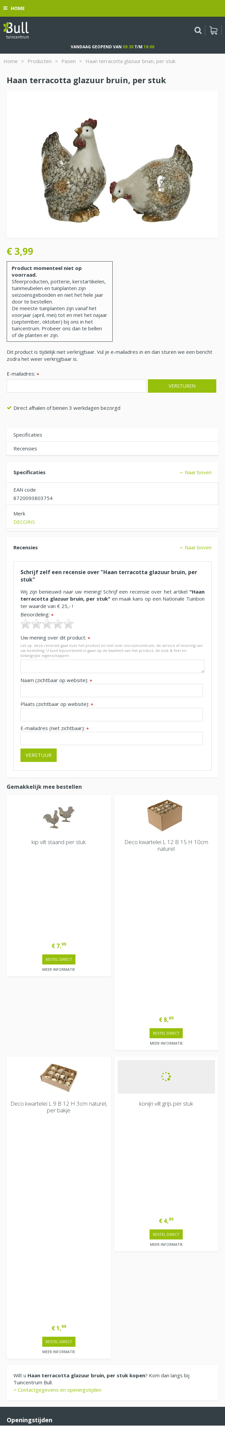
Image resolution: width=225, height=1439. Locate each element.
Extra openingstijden (31, 1143)
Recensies (25, 448)
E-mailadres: (23, 374)
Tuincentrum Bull (26, 1275)
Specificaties (27, 434)
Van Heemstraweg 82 (32, 1286)
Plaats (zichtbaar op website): (56, 704)
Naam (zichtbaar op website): (56, 680)
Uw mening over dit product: (55, 637)
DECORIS (24, 521)
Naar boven (198, 472)
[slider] (47, 623)
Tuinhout (106, 1404)
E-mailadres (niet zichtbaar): (54, 728)
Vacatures (18, 1258)
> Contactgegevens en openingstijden (57, 1034)
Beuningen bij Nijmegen (34, 1296)
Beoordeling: (37, 614)
